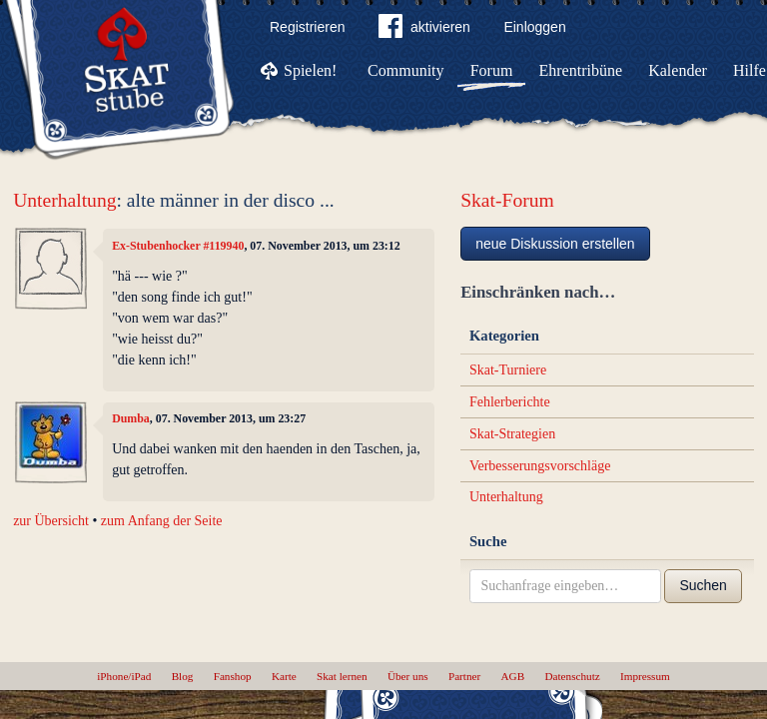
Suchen (702, 585)
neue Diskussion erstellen (555, 244)
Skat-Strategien (512, 433)
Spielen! (310, 70)
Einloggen (534, 27)
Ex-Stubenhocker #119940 (178, 246)
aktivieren (424, 30)
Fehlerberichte (509, 401)
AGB (513, 676)
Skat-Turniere (507, 369)
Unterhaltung (64, 200)
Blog (183, 676)
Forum (491, 70)
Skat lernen (342, 676)
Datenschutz (571, 676)
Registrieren (307, 27)
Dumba (131, 418)
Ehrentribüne (581, 70)
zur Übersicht (51, 520)
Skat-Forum (507, 200)
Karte (284, 676)
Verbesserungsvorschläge (540, 465)
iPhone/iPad (124, 676)
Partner (464, 676)
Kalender (677, 70)
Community (405, 70)
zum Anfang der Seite (162, 520)
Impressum (645, 676)
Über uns (407, 676)
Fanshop (233, 676)
